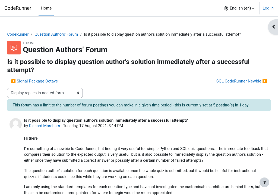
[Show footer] (264, 182)
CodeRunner (17, 8)
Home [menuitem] (46, 8)
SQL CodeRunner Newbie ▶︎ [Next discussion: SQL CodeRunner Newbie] (229, 87)
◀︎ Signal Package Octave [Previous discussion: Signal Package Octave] (46, 87)
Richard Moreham (57, 138)
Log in (268, 8)
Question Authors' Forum (70, 34)
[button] (239, 8)
